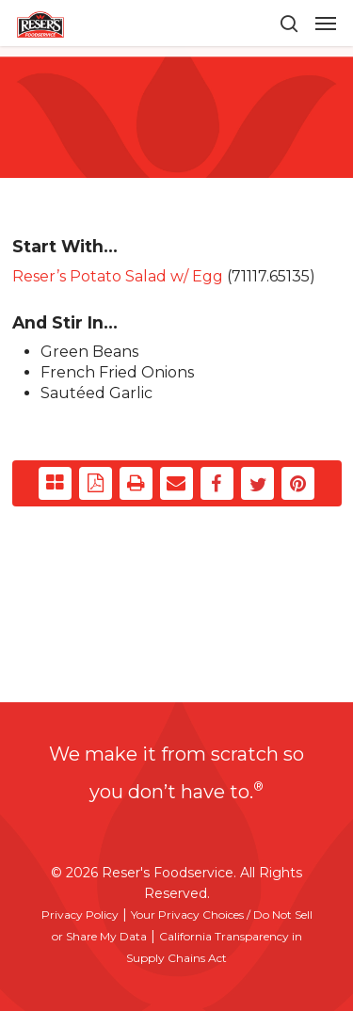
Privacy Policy (80, 914)
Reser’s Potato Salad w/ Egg (117, 276)
